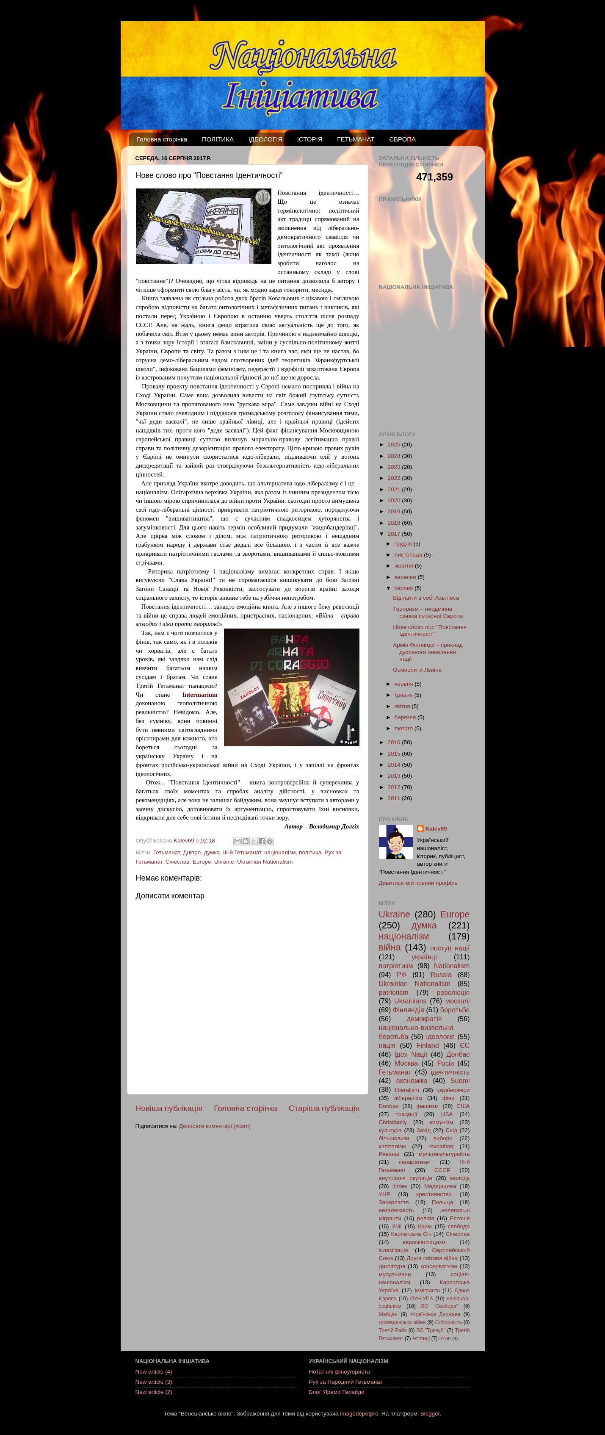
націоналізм (280, 852)
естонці (421, 1338)
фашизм (427, 1106)
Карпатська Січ (411, 1234)
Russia (441, 974)
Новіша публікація (169, 1108)
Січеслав (178, 862)
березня (406, 717)
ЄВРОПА (402, 139)
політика (310, 852)
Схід (451, 1130)
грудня (404, 543)
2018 (394, 523)
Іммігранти (427, 1291)
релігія (425, 1218)
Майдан (388, 1314)
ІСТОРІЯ (310, 139)
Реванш (389, 1154)
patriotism (394, 992)
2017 (394, 534)
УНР (384, 1194)
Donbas (389, 1106)
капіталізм (392, 1146)
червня (405, 684)
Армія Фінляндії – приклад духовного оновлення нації (428, 652)
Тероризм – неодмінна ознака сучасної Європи (428, 612)
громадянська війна (402, 1322)
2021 (394, 489)
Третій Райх (393, 1330)
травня (404, 695)
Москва (406, 1063)
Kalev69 (436, 829)
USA (447, 1114)
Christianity (393, 1122)
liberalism (407, 1090)
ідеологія (440, 1036)
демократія (424, 1018)
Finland (428, 1045)
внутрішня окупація (405, 1178)
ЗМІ (397, 1226)
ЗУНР (445, 1338)
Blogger (430, 1413)
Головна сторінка (162, 139)
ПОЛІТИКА (218, 139)
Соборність (448, 1322)
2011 (394, 798)
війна (390, 947)
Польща (442, 1202)
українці (424, 957)
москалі (457, 1001)
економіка (412, 1080)
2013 (394, 776)
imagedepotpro (359, 1413)
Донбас (458, 1054)
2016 (394, 742)
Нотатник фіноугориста (339, 1372)
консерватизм (438, 1266)
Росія (445, 1063)
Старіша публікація (324, 1108)
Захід (424, 1130)
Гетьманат (166, 852)
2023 (394, 467)
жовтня (405, 565)
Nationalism (452, 966)
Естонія (460, 1218)
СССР (442, 1170)
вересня (406, 577)
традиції (406, 1114)
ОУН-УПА (421, 1299)
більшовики (394, 1138)
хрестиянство (434, 1194)
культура (390, 1130)
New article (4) (153, 1372)
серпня (405, 588)
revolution (440, 1146)
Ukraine (224, 862)
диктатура (392, 1266)
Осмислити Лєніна (417, 670)
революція (453, 992)
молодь (460, 1178)
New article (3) (153, 1382)
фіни (448, 1098)
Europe (202, 862)
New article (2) (153, 1392)
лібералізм (408, 1098)
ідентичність (450, 1072)
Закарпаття (394, 1202)
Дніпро (192, 852)
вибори (443, 1138)
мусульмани (395, 1274)
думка (212, 852)
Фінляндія (408, 1010)
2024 (394, 456)
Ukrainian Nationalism (265, 862)
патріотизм (396, 966)
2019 (394, 511)
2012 (394, 787)
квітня (403, 706)
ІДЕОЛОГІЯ (265, 139)
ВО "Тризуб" (430, 1330)
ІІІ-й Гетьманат (242, 852)
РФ (401, 974)
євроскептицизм (424, 1242)
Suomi (460, 1080)
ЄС (465, 1045)
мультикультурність (444, 1154)
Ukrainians (410, 1001)
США (463, 1106)
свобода (459, 1226)
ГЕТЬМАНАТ (355, 139)
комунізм (441, 1122)
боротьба (455, 1010)
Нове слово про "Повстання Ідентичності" (430, 630)
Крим (424, 1226)
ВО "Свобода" (439, 1306)
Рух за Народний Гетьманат (346, 1382)
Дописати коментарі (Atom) (215, 1126)
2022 (394, 478)
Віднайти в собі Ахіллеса (426, 598)
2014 (394, 765)
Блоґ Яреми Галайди (337, 1392)
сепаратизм (414, 1162)
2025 (394, 444)
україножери (453, 1090)
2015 (394, 754)
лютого (404, 728)
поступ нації (450, 948)
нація (387, 1045)
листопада (409, 554)
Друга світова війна (432, 1258)
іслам (399, 1186)
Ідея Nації (410, 1054)
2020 (394, 500)
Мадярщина (440, 1186)
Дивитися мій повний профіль (418, 883)
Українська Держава (435, 1314)
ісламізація (393, 1250)
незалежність (396, 1210)
